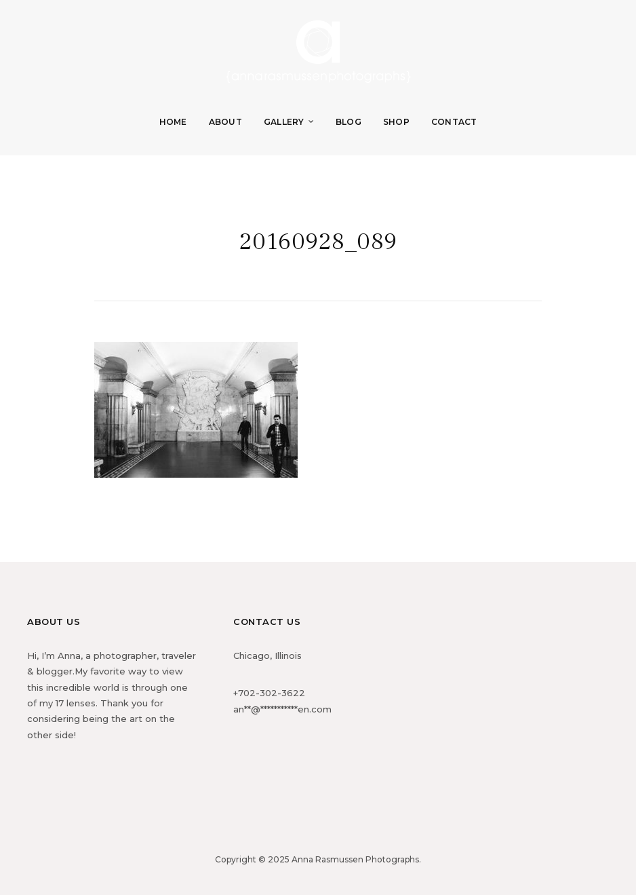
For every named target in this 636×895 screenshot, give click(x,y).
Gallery (284, 122)
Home (173, 122)
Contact (454, 122)
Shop (396, 122)
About (225, 122)
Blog (348, 122)
